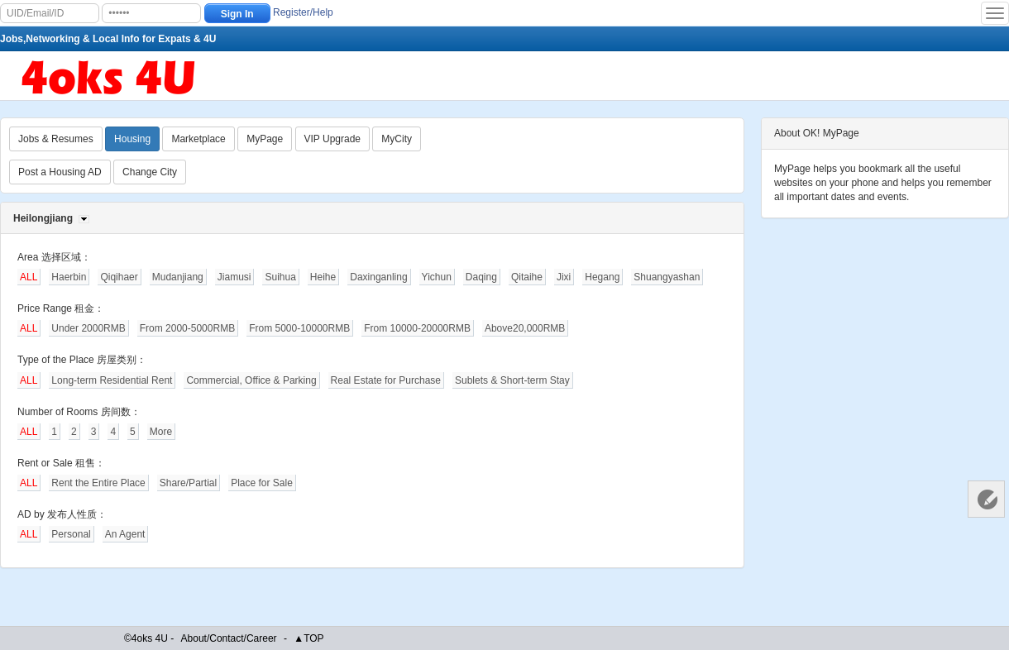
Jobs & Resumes (55, 139)
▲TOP (308, 638)
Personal (70, 534)
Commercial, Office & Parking (251, 380)
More (161, 431)
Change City (149, 172)
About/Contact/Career (229, 638)
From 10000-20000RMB (417, 328)
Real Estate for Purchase (386, 380)
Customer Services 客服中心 (986, 499)
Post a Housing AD (60, 172)
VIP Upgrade (332, 139)
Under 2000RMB (88, 328)
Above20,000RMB (525, 328)
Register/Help (303, 12)
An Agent (125, 534)
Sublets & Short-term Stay (512, 380)
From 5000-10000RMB (299, 328)
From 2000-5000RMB (187, 328)
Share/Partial (188, 483)
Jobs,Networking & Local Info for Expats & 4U (108, 39)
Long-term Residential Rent (111, 380)
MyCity (396, 139)
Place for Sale (262, 483)
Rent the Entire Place (98, 483)
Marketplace (198, 139)
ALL (28, 277)
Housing (132, 139)
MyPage (264, 139)
